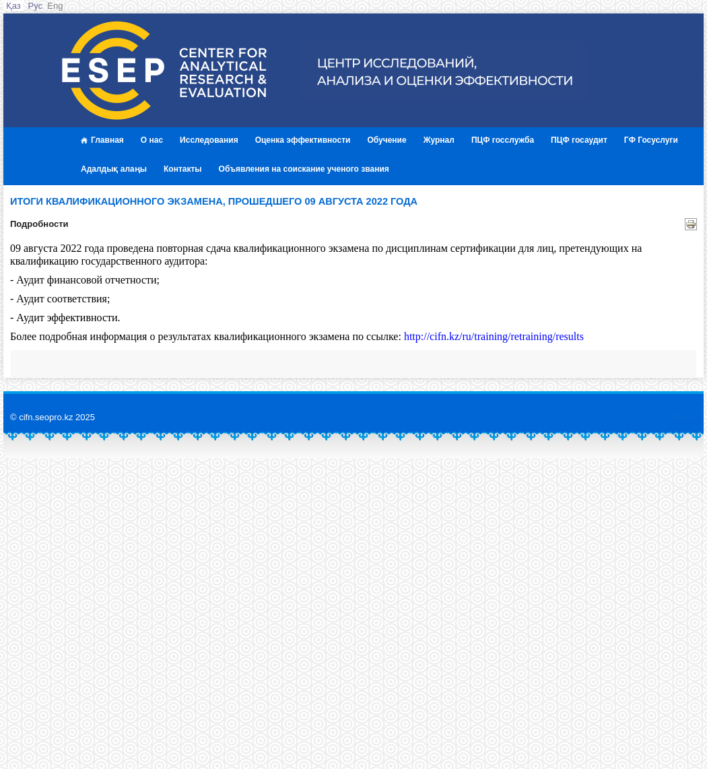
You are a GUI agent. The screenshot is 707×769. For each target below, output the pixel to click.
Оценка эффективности (303, 140)
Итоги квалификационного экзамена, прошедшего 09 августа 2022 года (213, 201)
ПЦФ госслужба (502, 140)
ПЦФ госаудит (579, 140)
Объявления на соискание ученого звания (304, 169)
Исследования (209, 140)
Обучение (386, 140)
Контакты (183, 169)
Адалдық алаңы (114, 169)
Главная (102, 140)
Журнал (439, 140)
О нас (152, 140)
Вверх (685, 417)
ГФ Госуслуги (651, 140)
